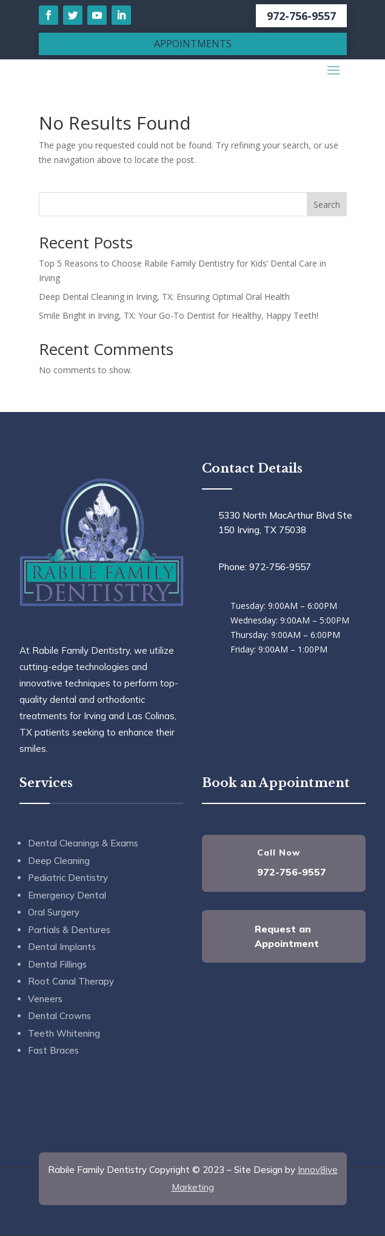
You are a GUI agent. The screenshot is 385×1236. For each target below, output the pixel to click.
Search (326, 204)
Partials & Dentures (69, 929)
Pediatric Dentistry (68, 877)
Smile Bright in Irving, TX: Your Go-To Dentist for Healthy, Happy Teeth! (178, 315)
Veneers (45, 999)
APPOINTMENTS (193, 43)
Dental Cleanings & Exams (83, 843)
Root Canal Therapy (71, 981)
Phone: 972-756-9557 (264, 567)
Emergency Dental (67, 895)
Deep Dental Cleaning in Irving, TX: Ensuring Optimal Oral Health (164, 296)
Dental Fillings (57, 964)
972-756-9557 (301, 15)
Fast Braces (53, 1050)
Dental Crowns (59, 1016)
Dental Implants (62, 946)
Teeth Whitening (64, 1033)
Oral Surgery (53, 912)
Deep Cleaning (59, 860)
